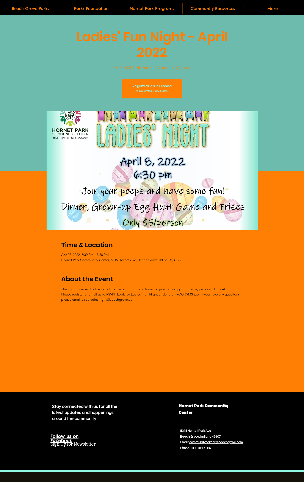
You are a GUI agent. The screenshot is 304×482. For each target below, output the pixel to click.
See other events (152, 91)
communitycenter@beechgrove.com (216, 442)
